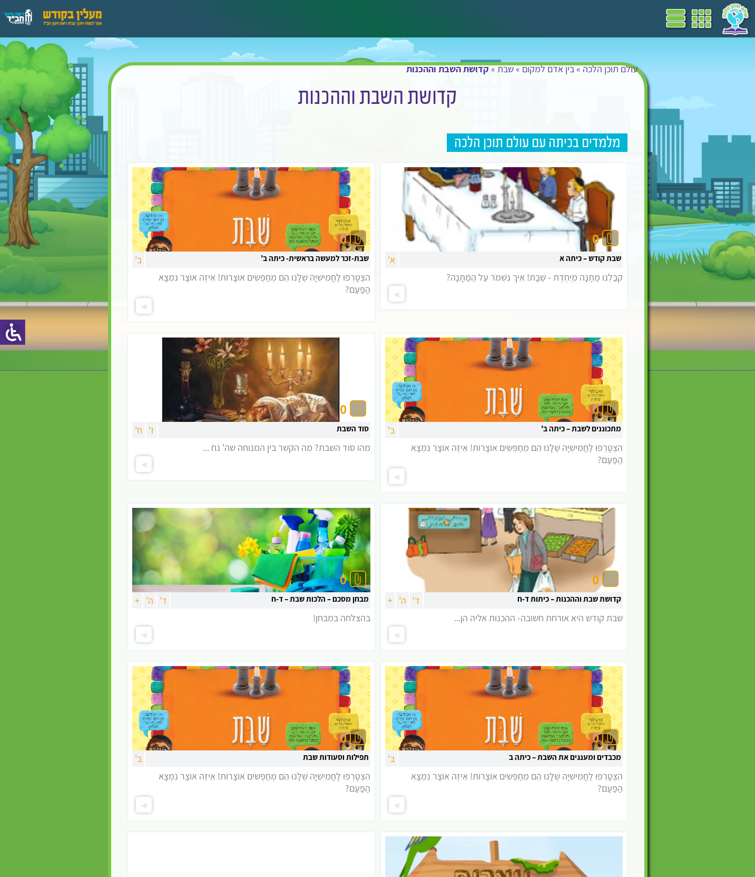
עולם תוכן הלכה (610, 69)
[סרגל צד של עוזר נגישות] (12, 332)
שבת (505, 69)
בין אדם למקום (548, 69)
